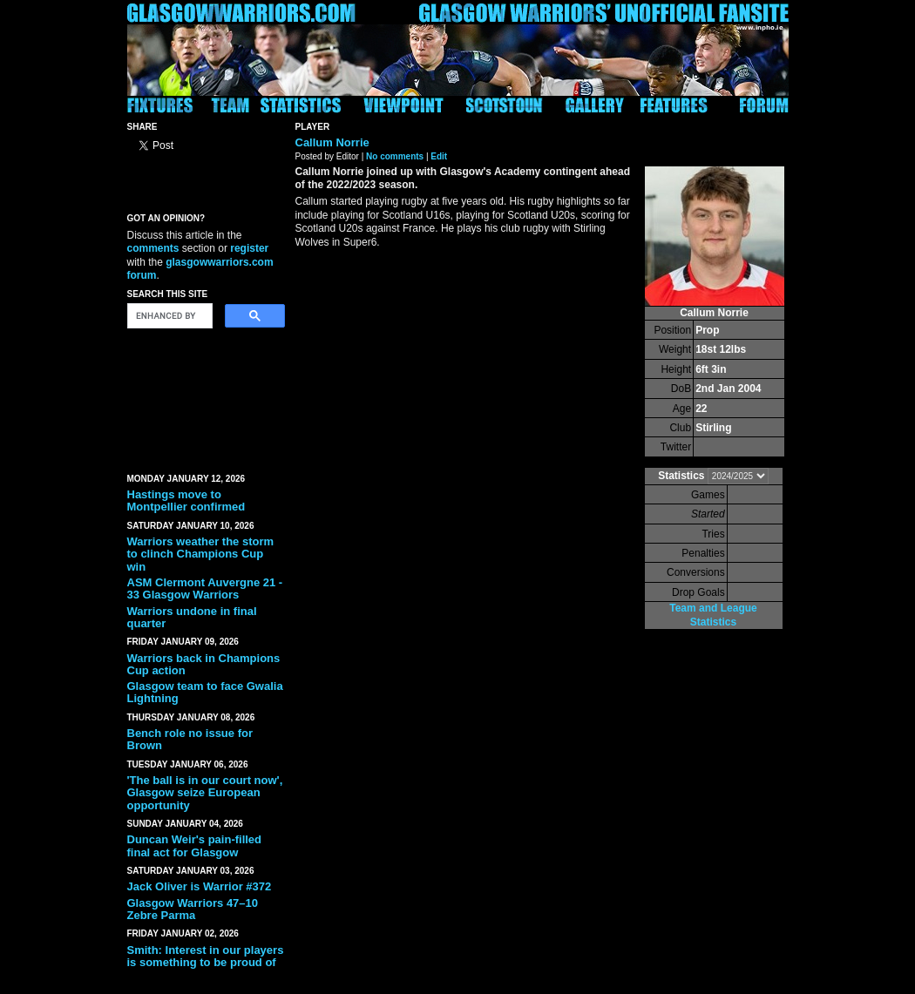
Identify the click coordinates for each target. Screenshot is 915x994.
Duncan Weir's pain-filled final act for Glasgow (194, 845)
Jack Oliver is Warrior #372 (199, 886)
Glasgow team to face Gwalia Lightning (205, 692)
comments (153, 248)
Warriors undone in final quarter (192, 617)
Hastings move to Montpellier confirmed (186, 500)
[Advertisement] (205, 397)
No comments (395, 156)
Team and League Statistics (712, 614)
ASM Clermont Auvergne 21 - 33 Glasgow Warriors (205, 588)
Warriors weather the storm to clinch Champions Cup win (200, 554)
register (249, 248)
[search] (168, 316)
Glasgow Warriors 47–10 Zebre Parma (193, 909)
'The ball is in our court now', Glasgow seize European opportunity (205, 793)
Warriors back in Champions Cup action (204, 664)
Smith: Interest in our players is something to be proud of (205, 956)
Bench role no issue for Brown (190, 739)
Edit (438, 156)
